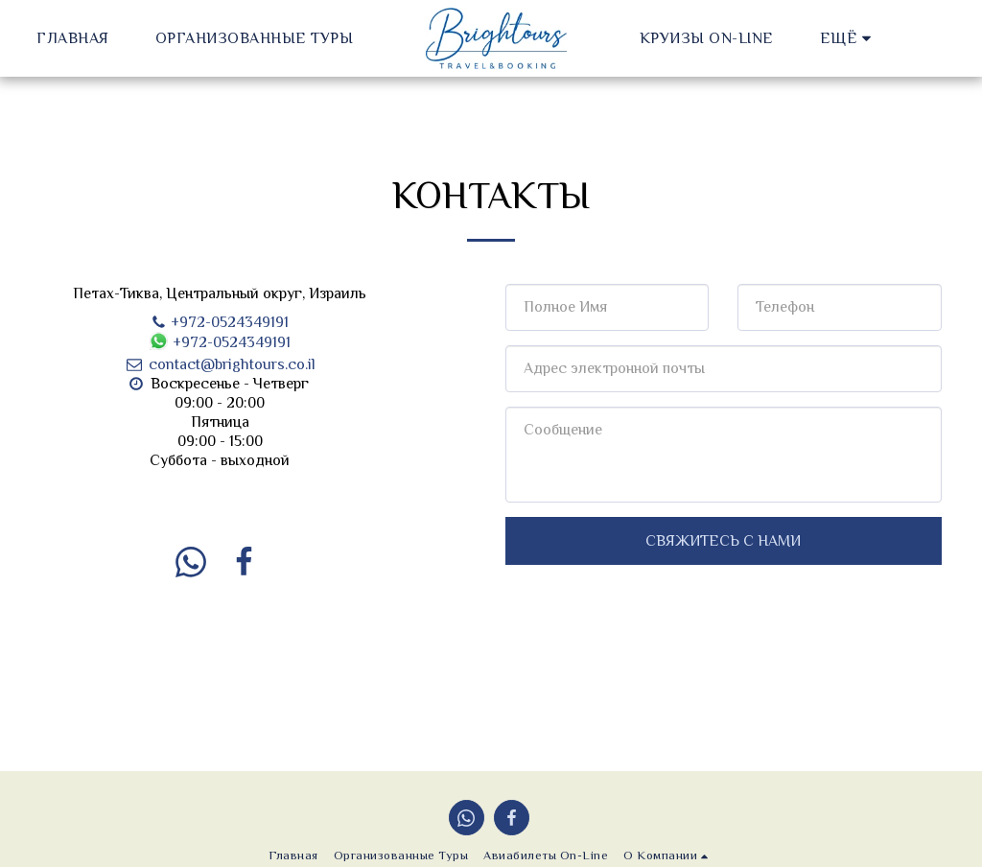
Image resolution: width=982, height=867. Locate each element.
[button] (737, 38)
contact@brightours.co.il (220, 364)
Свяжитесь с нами (723, 541)
